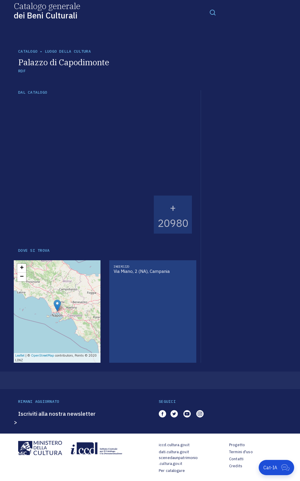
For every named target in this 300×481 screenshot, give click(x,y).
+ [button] (22, 268)
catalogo (28, 51)
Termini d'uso (241, 451)
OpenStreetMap (42, 355)
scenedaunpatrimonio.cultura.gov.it (178, 460)
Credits (235, 465)
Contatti (236, 458)
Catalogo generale (47, 10)
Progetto (237, 444)
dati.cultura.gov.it (174, 451)
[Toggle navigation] (212, 12)
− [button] (22, 277)
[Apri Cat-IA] (276, 467)
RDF (21, 71)
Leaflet (20, 355)
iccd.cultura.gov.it (174, 444)
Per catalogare (172, 470)
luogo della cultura (68, 51)
